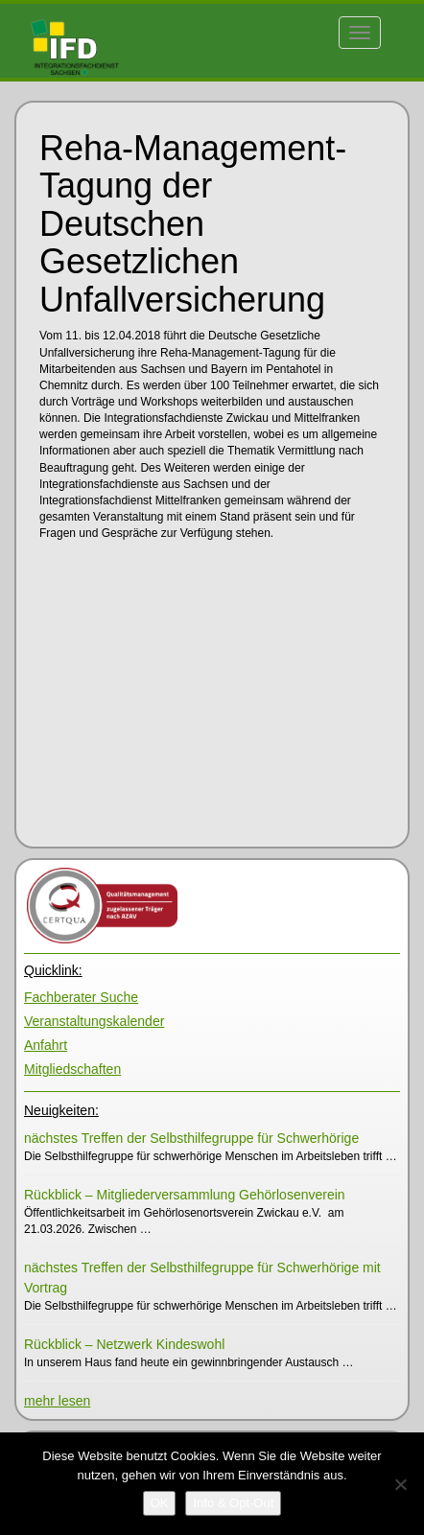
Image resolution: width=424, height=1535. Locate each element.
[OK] (160, 1503)
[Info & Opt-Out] (233, 1503)
